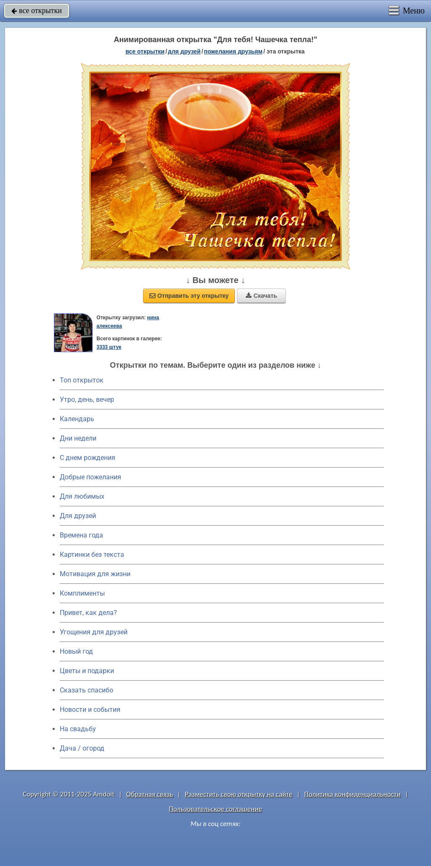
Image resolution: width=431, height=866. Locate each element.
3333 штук (108, 347)
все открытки (36, 10)
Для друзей (78, 516)
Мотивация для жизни (95, 574)
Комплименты (82, 593)
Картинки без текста (92, 555)
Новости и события (90, 710)
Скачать (261, 295)
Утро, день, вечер (87, 400)
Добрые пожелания (90, 477)
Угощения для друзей (94, 632)
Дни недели (78, 438)
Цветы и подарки (87, 671)
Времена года (81, 535)
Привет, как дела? (88, 613)
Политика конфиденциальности (352, 794)
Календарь (77, 419)
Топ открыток (82, 380)
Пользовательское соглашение (215, 809)
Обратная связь (149, 794)
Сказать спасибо (86, 690)
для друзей (184, 51)
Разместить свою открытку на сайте (239, 794)
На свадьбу (78, 729)
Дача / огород (82, 748)
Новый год (76, 651)
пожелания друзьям (233, 51)
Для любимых (82, 496)
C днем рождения (87, 458)
